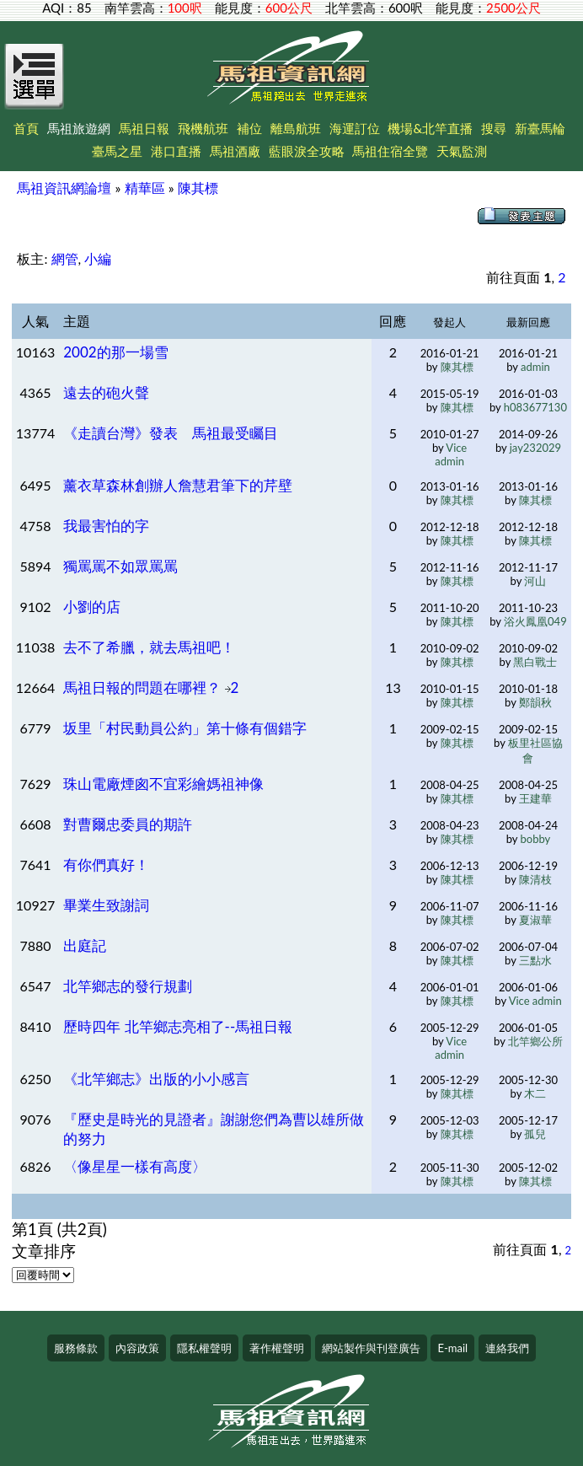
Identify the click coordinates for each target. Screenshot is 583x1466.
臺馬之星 (117, 150)
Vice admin (451, 454)
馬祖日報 (144, 128)
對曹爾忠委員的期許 (127, 824)
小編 (97, 258)
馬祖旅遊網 (78, 128)
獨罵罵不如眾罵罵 (120, 566)
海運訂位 (354, 128)
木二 (535, 1093)
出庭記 (84, 945)
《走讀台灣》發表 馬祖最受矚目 (170, 433)
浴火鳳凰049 (535, 621)
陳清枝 (535, 879)
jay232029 (535, 447)
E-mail (452, 1348)
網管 (64, 258)
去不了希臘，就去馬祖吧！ (149, 647)
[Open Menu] (34, 86)
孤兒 (535, 1134)
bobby (536, 839)
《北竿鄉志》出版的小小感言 (156, 1078)
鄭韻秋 (535, 702)
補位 (249, 128)
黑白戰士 (535, 662)
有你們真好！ (106, 864)
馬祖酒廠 (235, 150)
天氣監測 (461, 150)
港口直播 (176, 150)
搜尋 (493, 128)
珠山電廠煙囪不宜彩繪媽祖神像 (163, 783)
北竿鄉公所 (535, 1041)
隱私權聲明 (204, 1348)
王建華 (535, 798)
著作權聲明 (276, 1348)
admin (535, 366)
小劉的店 (91, 606)
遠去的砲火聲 (106, 392)
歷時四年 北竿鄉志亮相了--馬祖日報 (177, 1026)
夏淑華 (535, 919)
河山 (535, 581)
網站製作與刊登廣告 (371, 1348)
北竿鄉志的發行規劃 (127, 986)
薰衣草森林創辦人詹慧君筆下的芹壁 (177, 485)
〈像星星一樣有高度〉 (134, 1166)
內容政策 (137, 1348)
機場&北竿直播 (430, 128)
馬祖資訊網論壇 (64, 188)
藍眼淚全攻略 (307, 150)
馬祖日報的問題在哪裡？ (143, 687)
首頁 (26, 128)
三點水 (535, 960)
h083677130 (535, 407)
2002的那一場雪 (115, 352)
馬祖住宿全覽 (390, 150)
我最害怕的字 (106, 525)
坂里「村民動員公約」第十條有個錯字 (185, 728)
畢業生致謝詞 (106, 905)
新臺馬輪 (540, 128)
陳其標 (198, 188)
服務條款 (76, 1348)
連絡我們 (507, 1348)
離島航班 (295, 128)
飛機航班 (203, 128)
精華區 (145, 188)
